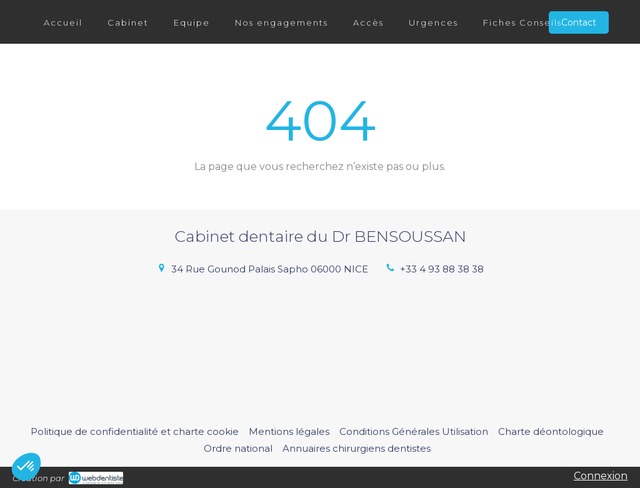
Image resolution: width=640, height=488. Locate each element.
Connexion (601, 476)
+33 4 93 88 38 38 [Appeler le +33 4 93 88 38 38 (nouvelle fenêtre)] (442, 269)
